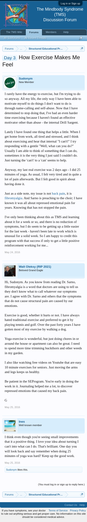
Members (51, 32)
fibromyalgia (13, 198)
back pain (58, 193)
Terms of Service (58, 510)
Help (66, 32)
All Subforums (12, 38)
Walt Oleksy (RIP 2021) (35, 266)
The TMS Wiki (14, 32)
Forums (34, 32)
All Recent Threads (35, 38)
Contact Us (70, 505)
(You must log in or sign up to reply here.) (61, 484)
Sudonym (25, 78)
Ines (22, 421)
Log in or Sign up (70, 3)
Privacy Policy (78, 510)
